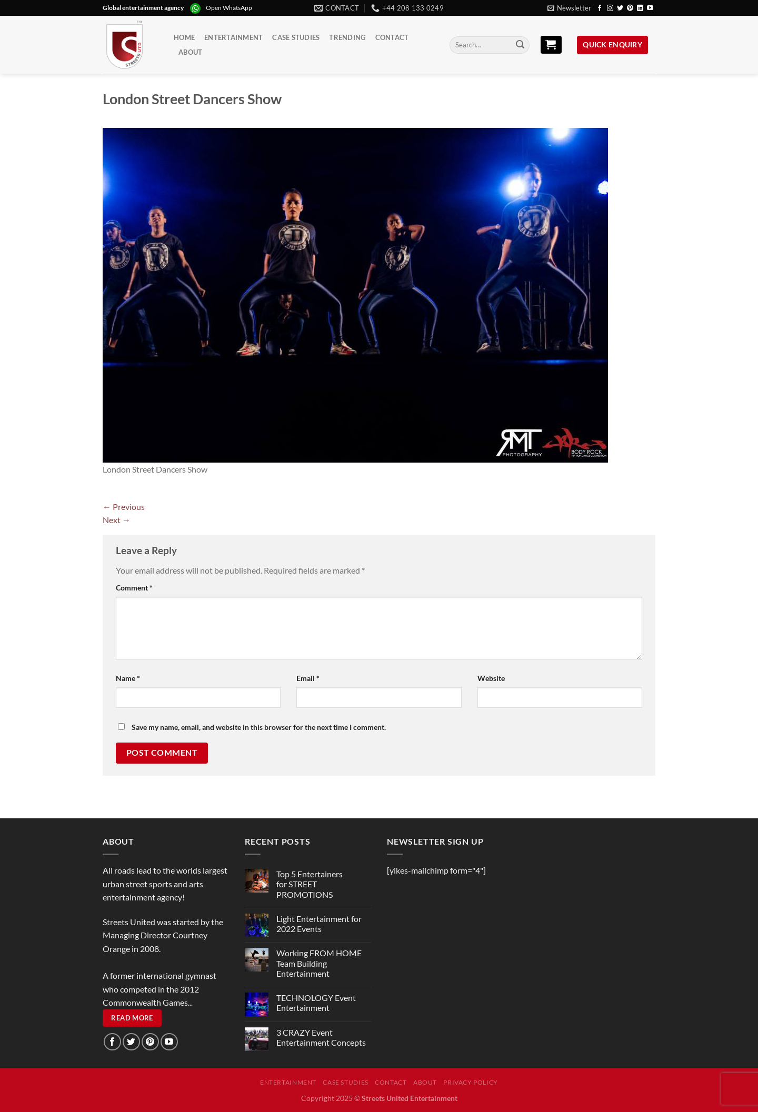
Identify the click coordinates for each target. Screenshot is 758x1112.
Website (491, 678)
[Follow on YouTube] (650, 8)
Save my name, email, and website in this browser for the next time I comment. (259, 727)
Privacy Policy (470, 1082)
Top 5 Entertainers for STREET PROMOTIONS (309, 884)
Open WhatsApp (229, 8)
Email (308, 678)
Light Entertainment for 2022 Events (319, 924)
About (190, 52)
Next (117, 520)
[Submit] (520, 45)
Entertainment (233, 37)
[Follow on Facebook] (599, 8)
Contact (392, 37)
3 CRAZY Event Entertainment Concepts (321, 1037)
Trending (347, 37)
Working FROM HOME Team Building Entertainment (319, 963)
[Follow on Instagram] (610, 8)
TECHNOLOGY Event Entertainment (316, 1003)
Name (128, 678)
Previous (124, 507)
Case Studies (296, 37)
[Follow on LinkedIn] (640, 8)
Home (184, 37)
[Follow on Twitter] (620, 8)
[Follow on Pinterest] (630, 8)
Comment (134, 587)
